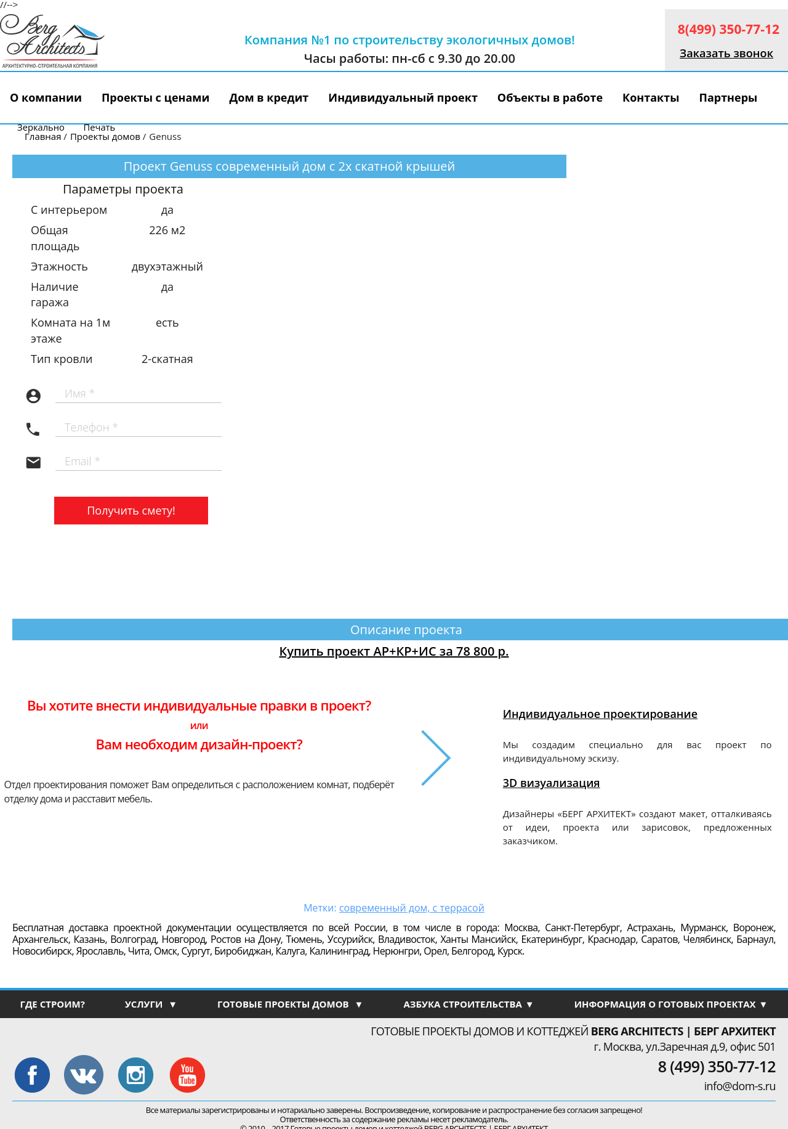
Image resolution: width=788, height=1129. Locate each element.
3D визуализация (551, 782)
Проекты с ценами (156, 97)
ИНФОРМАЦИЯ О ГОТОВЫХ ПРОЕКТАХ (671, 1004)
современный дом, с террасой (411, 908)
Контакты (650, 97)
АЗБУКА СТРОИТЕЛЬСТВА (468, 1004)
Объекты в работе (550, 97)
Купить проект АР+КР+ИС (394, 651)
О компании (46, 97)
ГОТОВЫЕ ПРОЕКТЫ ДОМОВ (290, 1004)
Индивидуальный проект (403, 97)
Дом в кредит (269, 97)
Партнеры (728, 97)
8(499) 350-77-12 (728, 29)
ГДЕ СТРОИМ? (52, 1004)
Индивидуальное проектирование (600, 713)
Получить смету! (131, 510)
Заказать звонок (726, 53)
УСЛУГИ (151, 1004)
